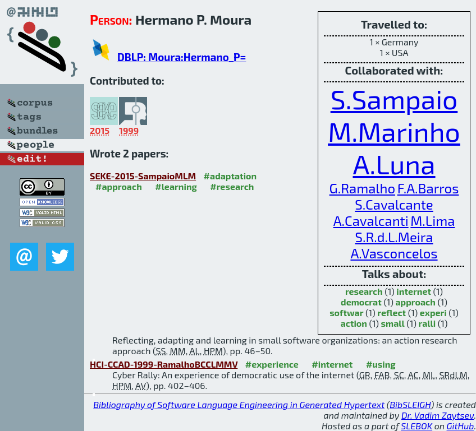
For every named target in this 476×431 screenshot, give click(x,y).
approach (415, 301)
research (364, 291)
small (393, 323)
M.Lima (432, 220)
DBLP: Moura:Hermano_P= (181, 56)
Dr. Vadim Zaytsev (437, 415)
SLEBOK (416, 425)
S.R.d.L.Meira (394, 237)
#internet (332, 364)
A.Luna (394, 163)
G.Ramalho (362, 188)
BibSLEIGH (410, 404)
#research (232, 186)
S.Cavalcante (394, 204)
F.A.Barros (428, 188)
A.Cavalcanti (371, 220)
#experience (272, 364)
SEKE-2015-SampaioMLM (143, 175)
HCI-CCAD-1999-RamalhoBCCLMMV (163, 364)
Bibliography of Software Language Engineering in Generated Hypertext (239, 404)
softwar (346, 312)
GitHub (460, 425)
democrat (361, 301)
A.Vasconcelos (393, 253)
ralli (427, 323)
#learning (176, 186)
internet (413, 291)
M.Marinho (394, 131)
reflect (391, 312)
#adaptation (230, 175)
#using (381, 364)
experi (433, 312)
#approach (118, 186)
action (354, 323)
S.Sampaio (394, 98)
